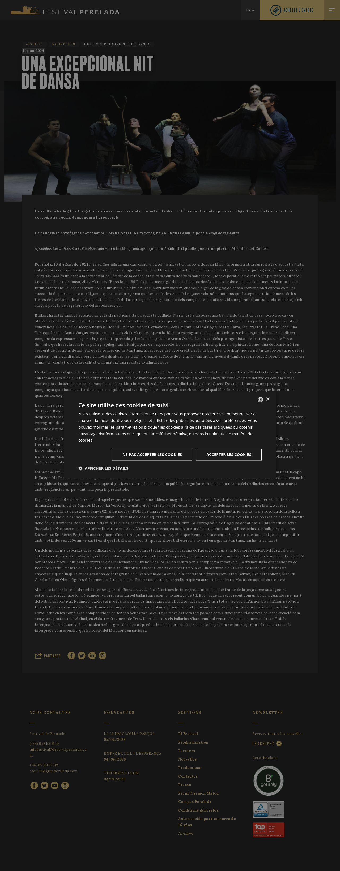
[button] (103, 468)
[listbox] (260, 399)
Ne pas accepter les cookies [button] (152, 454)
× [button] (268, 399)
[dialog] (170, 435)
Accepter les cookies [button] (228, 454)
